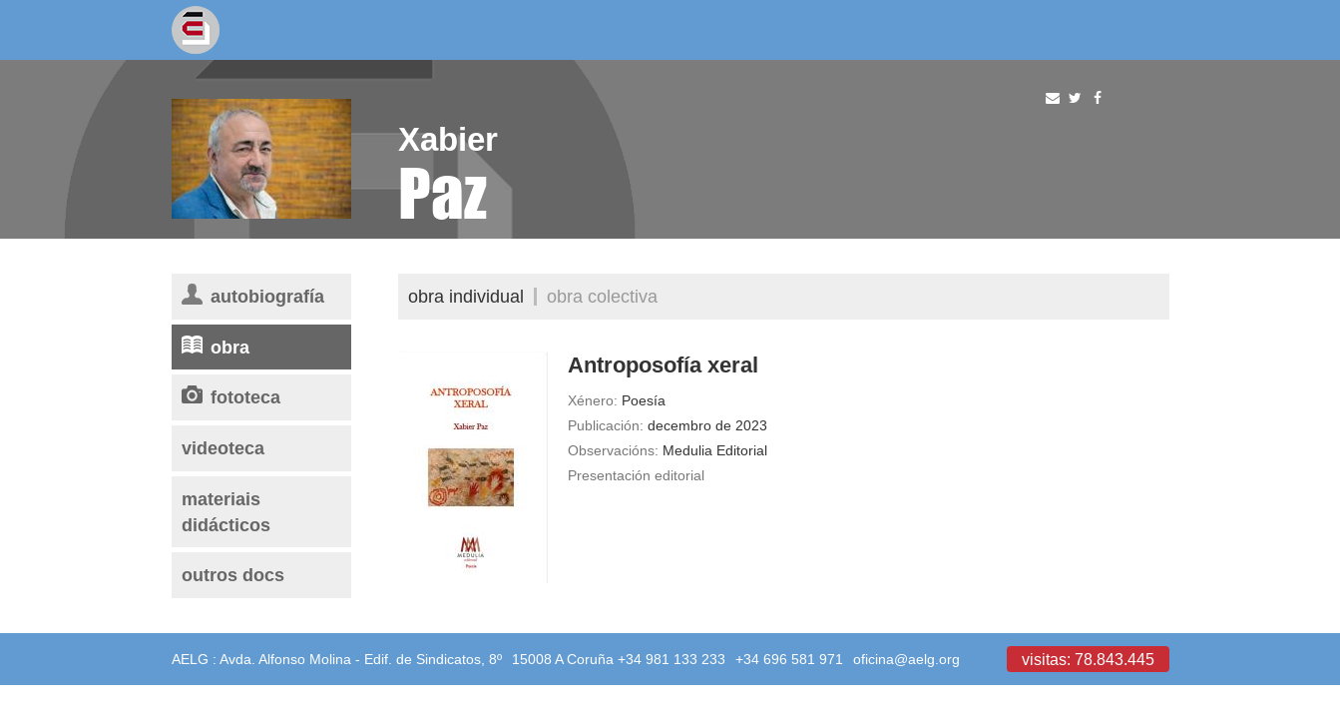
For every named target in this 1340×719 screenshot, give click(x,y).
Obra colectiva (602, 296)
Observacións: (613, 450)
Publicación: (606, 425)
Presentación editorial (636, 475)
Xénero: (593, 400)
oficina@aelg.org (906, 659)
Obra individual (466, 296)
